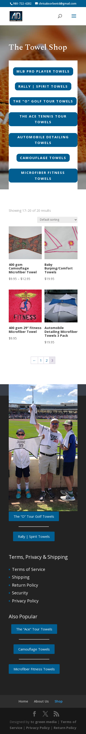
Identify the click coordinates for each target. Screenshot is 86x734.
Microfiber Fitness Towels (43, 175)
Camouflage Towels (43, 157)
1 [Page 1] (41, 360)
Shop (59, 701)
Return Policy (25, 585)
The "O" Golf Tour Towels (43, 101)
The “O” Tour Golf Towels (34, 516)
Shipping (21, 577)
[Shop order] (57, 220)
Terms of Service (28, 569)
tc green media (44, 721)
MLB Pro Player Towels (43, 71)
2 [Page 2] (47, 360)
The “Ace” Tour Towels (34, 629)
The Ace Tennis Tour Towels (43, 119)
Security (20, 593)
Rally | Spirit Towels (43, 86)
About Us (41, 701)
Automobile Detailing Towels (43, 140)
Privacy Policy (25, 600)
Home (23, 701)
